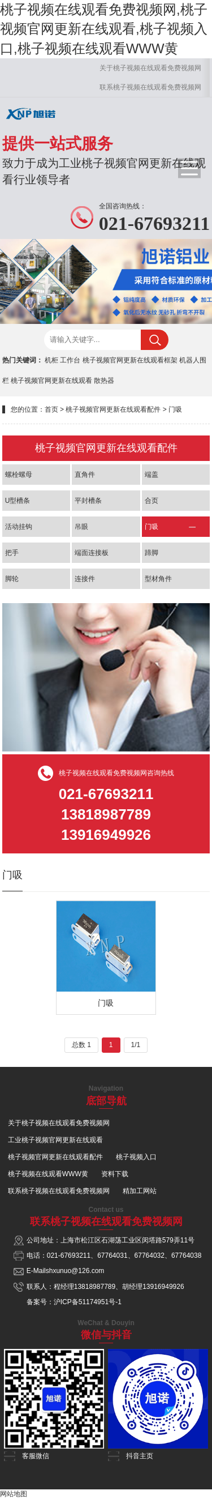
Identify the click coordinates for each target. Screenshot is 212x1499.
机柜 (51, 360)
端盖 (151, 475)
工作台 (70, 360)
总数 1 (81, 1045)
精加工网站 (140, 1191)
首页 (51, 409)
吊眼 (81, 527)
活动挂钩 (18, 527)
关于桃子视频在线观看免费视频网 (150, 68)
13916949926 (163, 1287)
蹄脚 (151, 553)
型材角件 (158, 579)
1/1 (136, 1045)
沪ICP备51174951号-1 (88, 1302)
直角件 (85, 475)
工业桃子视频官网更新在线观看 (55, 1140)
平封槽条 (88, 501)
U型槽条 (18, 501)
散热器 (104, 381)
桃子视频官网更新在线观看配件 (113, 409)
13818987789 (94, 1287)
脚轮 (12, 579)
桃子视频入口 (136, 1157)
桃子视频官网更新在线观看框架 (130, 360)
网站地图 (13, 1494)
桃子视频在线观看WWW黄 (48, 1174)
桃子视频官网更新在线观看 (51, 381)
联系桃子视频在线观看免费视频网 (150, 87)
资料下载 (114, 1174)
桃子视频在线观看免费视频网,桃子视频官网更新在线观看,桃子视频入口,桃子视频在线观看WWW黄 (103, 29)
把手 (12, 553)
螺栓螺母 (18, 475)
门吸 (175, 409)
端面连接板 (92, 553)
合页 (151, 501)
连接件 (85, 579)
